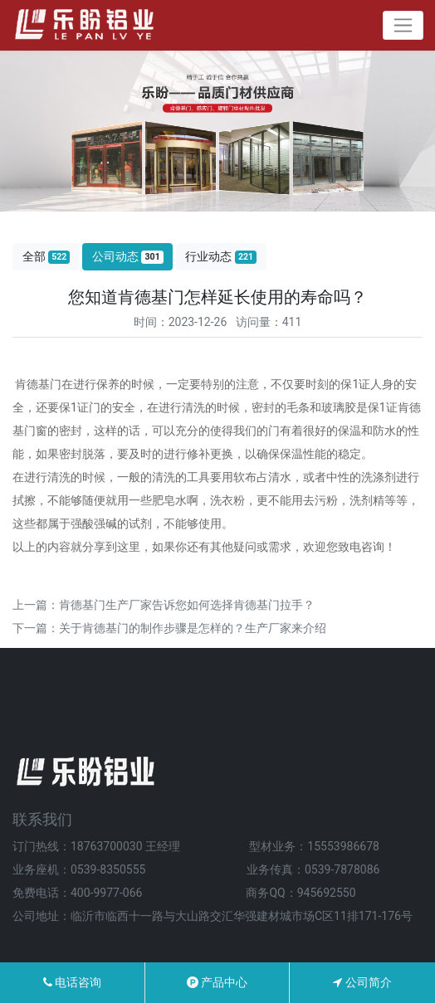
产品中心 (217, 982)
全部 (46, 257)
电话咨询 (72, 982)
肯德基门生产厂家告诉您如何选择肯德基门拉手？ (187, 604)
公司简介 (362, 982)
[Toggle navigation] (403, 25)
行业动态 (221, 257)
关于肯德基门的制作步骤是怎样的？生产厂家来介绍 (192, 628)
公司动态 (128, 257)
